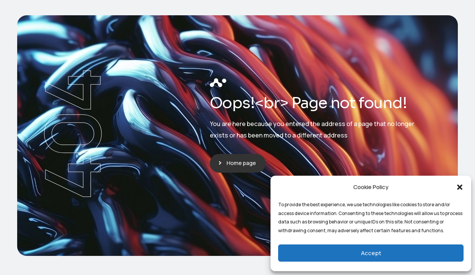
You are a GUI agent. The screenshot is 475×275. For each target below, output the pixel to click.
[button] (460, 187)
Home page (241, 163)
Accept (371, 253)
